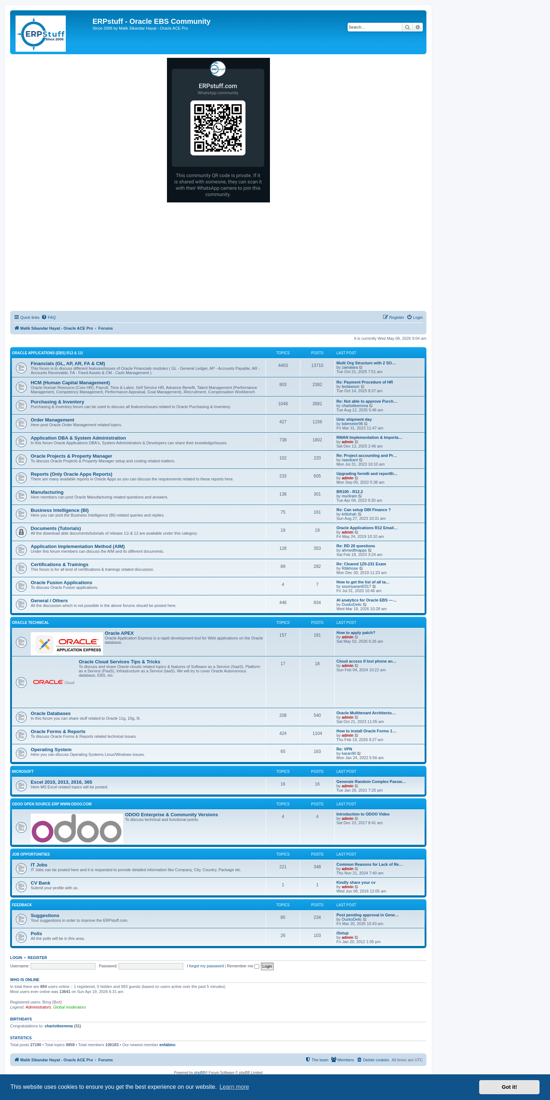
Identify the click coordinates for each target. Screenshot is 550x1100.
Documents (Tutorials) (56, 528)
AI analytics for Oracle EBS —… (366, 600)
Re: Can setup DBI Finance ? (363, 510)
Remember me (243, 966)
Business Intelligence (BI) (60, 510)
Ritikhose (350, 568)
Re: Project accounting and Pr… (366, 455)
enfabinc (167, 1045)
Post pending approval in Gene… (367, 915)
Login (16, 957)
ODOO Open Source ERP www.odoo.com (51, 804)
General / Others (49, 600)
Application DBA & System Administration (78, 438)
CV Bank (40, 883)
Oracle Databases (51, 713)
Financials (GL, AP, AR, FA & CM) (68, 363)
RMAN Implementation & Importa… (369, 437)
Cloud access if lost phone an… (366, 661)
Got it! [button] (509, 1087)
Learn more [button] (234, 1087)
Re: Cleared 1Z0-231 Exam (361, 564)
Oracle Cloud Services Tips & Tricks (119, 661)
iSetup (342, 933)
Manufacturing (47, 492)
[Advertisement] (218, 256)
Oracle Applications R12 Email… (367, 528)
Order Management (52, 420)
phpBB (199, 1073)
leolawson (351, 386)
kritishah (349, 514)
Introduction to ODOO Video (363, 814)
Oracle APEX (119, 633)
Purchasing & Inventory (57, 402)
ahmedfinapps (354, 550)
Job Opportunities (31, 854)
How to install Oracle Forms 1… (366, 731)
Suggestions (45, 915)
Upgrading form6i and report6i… (367, 473)
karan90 (349, 753)
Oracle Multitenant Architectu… (366, 713)
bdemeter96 (352, 423)
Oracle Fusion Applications (61, 582)
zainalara (350, 367)
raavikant (350, 460)
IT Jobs (39, 865)
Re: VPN (344, 749)
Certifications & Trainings (60, 564)
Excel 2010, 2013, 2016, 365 (61, 782)
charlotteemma (355, 405)
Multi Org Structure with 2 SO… (366, 363)
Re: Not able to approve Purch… (367, 401)
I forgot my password (205, 966)
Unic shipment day (354, 419)
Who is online (24, 979)
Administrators (38, 1007)
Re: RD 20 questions (355, 546)
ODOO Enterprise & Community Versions (171, 814)
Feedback (22, 905)
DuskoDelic (352, 604)
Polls (36, 933)
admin (347, 442)
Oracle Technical (30, 623)
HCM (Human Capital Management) (70, 382)
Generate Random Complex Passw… (371, 781)
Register (37, 957)
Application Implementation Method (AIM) (78, 546)
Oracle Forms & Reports (58, 731)
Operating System (51, 749)
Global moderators (69, 1007)
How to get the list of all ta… (363, 582)
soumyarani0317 (356, 586)
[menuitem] (48, 317)
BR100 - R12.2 (349, 491)
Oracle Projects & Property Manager (71, 456)
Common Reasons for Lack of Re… (369, 864)
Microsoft (23, 772)
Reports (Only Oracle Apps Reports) (71, 474)
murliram (349, 496)
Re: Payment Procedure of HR (364, 382)
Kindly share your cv (355, 882)
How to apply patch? (355, 632)
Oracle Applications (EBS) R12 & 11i (47, 353)
